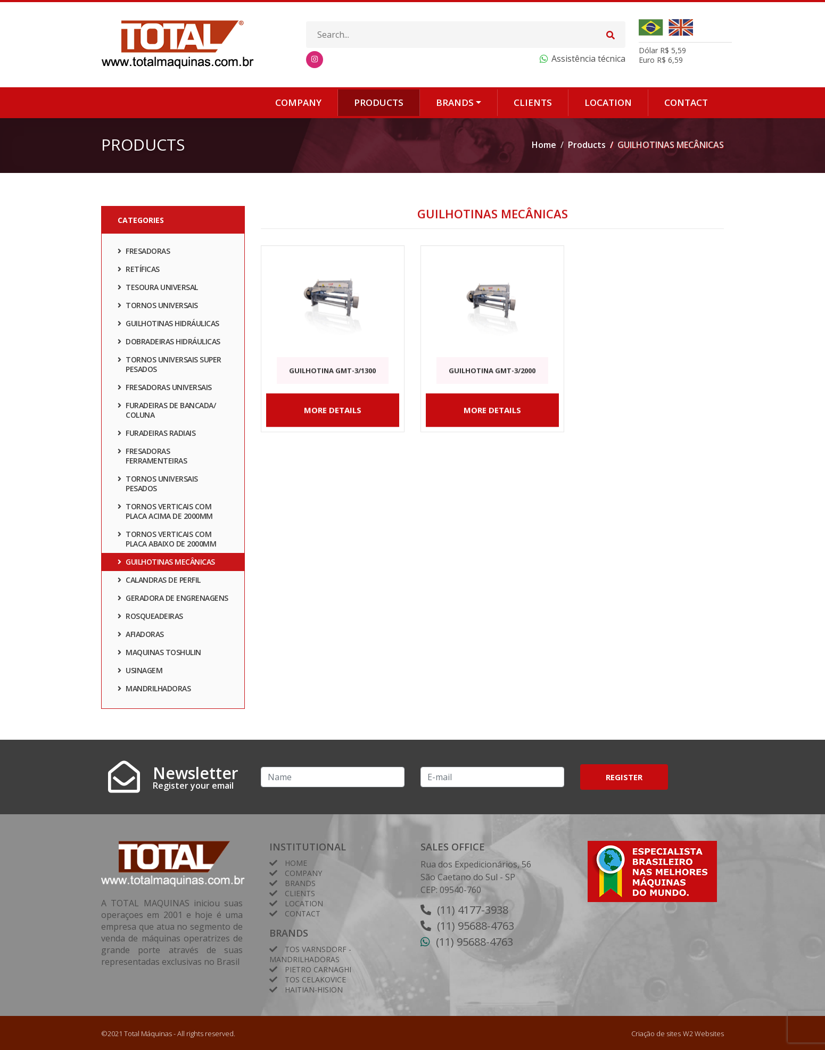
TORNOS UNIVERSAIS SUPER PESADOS (169, 366)
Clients (533, 102)
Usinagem (140, 672)
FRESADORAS (144, 252)
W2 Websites (703, 1033)
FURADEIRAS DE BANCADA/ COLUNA (167, 411)
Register (624, 777)
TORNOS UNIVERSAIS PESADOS (158, 485)
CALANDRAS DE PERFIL (159, 581)
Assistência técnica (588, 58)
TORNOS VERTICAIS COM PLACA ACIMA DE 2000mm (165, 513)
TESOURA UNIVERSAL (158, 289)
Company (298, 102)
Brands (455, 102)
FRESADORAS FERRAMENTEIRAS (152, 457)
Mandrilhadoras (154, 690)
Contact (686, 102)
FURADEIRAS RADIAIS (156, 434)
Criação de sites (656, 1033)
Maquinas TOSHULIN (159, 654)
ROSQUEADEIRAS (150, 618)
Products (378, 102)
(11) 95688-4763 (475, 926)
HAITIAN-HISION (314, 990)
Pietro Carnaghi (318, 969)
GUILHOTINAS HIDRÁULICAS (168, 325)
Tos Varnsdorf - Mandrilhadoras (310, 954)
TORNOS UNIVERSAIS (158, 307)
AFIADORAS (141, 636)
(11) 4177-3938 (472, 910)
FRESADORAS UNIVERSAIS (165, 389)
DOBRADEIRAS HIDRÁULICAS (169, 343)
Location (608, 102)
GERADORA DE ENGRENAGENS (173, 599)
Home (544, 145)
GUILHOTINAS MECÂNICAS (166, 563)
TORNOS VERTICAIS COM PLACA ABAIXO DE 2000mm (167, 540)
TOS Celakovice (315, 979)
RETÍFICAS (139, 271)
